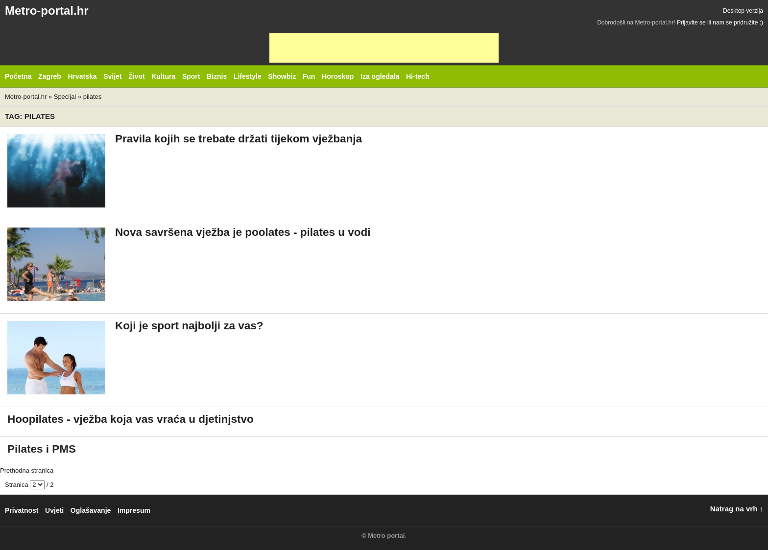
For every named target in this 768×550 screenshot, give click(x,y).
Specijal (65, 96)
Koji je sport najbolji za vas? (189, 326)
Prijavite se (691, 22)
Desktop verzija (743, 10)
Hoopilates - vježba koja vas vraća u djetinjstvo (130, 419)
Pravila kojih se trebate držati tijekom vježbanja (238, 139)
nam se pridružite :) (738, 22)
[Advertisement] (384, 48)
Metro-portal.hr (47, 10)
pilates (92, 96)
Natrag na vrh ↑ (736, 508)
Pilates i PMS (41, 449)
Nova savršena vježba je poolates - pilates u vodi (242, 232)
